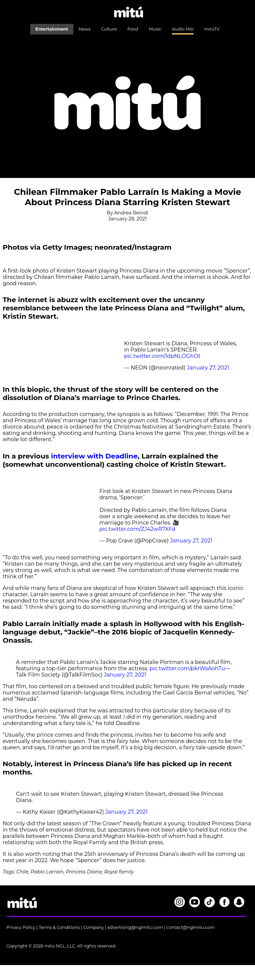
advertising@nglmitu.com (135, 927)
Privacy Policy (20, 927)
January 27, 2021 (208, 368)
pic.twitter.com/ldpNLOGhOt (162, 356)
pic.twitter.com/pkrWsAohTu (187, 668)
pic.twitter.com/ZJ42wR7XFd (137, 529)
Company (93, 927)
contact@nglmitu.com (190, 927)
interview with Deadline (94, 456)
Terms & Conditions (59, 927)
